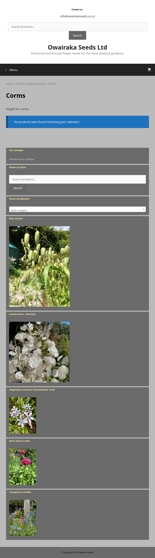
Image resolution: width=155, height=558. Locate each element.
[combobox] (77, 209)
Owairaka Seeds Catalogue (21, 159)
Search (77, 35)
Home (10, 83)
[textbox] (77, 210)
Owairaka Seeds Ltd (77, 47)
